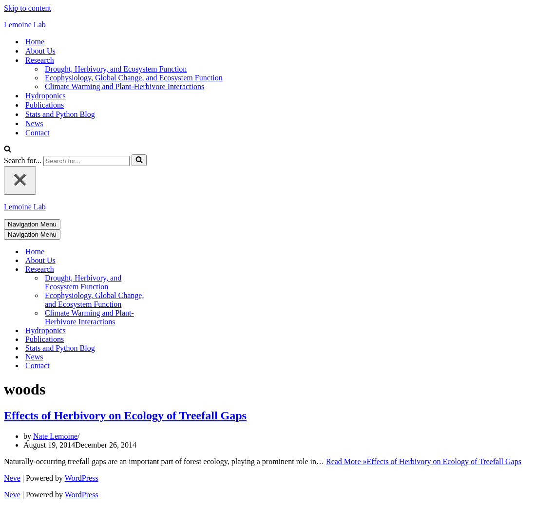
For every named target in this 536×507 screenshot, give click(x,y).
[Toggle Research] (174, 269)
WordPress (81, 478)
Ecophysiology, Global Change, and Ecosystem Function (134, 78)
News (34, 123)
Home (34, 42)
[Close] (20, 180)
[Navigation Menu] (32, 224)
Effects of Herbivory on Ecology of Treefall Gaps (125, 415)
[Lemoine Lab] (268, 24)
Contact (37, 133)
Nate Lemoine (55, 436)
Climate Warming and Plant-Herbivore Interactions (124, 86)
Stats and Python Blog (60, 114)
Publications (44, 105)
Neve (12, 478)
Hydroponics (45, 96)
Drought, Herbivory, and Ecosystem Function (116, 69)
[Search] (7, 150)
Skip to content (27, 8)
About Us (40, 51)
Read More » (423, 461)
